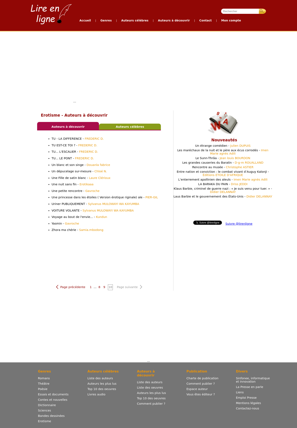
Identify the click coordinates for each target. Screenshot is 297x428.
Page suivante (129, 286)
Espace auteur (197, 389)
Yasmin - (65, 223)
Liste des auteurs (100, 378)
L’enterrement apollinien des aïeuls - (223, 179)
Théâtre (44, 383)
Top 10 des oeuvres (101, 389)
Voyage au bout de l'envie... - (79, 217)
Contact (205, 20)
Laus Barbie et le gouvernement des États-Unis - (222, 196)
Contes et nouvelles (52, 399)
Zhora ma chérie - (77, 230)
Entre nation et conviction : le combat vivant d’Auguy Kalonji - (223, 173)
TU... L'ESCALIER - (75, 151)
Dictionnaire (47, 405)
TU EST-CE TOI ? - (74, 145)
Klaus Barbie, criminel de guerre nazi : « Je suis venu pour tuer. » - (223, 190)
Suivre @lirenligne (238, 223)
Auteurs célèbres (134, 20)
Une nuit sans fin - (72, 184)
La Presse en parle (249, 387)
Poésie (42, 389)
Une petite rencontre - (75, 191)
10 (110, 287)
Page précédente (70, 286)
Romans (44, 378)
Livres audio (96, 394)
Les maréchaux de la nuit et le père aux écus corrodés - (223, 152)
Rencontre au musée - (222, 167)
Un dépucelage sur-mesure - (79, 171)
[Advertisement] (148, 62)
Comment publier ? (151, 403)
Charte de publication (202, 378)
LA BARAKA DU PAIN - (223, 184)
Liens (240, 392)
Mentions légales (248, 403)
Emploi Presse (246, 397)
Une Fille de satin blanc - (81, 178)
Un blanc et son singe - (81, 165)
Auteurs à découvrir (174, 20)
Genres (106, 20)
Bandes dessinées (51, 415)
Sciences (44, 410)
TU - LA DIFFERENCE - (78, 138)
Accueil (85, 20)
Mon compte (231, 20)
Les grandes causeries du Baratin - (222, 162)
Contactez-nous (247, 408)
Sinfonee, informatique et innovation (253, 380)
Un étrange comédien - (222, 145)
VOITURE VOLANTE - (93, 210)
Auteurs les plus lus (101, 383)
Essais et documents (53, 394)
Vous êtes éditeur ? (200, 394)
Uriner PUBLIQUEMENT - (95, 204)
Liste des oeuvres (150, 387)
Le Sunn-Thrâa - (223, 158)
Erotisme (44, 421)
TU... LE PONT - (73, 158)
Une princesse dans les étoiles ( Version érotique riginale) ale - (105, 197)
